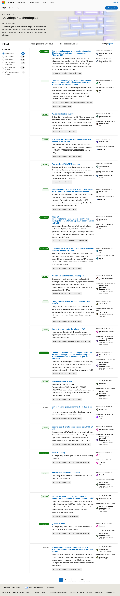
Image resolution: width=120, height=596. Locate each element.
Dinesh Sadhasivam (105, 355)
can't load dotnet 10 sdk (62, 381)
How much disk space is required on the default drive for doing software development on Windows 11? (72, 53)
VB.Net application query (62, 114)
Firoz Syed (102, 475)
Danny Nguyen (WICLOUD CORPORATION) (104, 364)
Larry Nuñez (103, 409)
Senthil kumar (103, 124)
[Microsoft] (3, 2)
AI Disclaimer (6, 592)
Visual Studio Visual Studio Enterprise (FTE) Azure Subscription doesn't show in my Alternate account (72, 549)
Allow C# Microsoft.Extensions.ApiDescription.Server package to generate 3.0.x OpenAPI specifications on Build (73, 220)
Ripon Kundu (103, 192)
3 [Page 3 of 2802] (69, 580)
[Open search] (111, 2)
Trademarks (98, 592)
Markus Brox (103, 141)
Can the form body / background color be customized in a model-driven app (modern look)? (73, 497)
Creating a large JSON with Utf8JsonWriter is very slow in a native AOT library (73, 249)
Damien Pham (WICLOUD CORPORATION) (104, 288)
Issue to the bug (58, 453)
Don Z (101, 250)
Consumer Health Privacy (58, 592)
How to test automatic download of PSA (68, 329)
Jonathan (102, 455)
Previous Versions (18, 592)
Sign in (115, 2)
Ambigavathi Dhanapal (106, 331)
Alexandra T (103, 313)
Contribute (36, 592)
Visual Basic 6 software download (66, 473)
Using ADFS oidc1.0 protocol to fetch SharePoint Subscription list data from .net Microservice (72, 190)
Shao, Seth (102, 383)
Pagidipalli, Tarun (105, 498)
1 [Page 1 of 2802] (60, 580)
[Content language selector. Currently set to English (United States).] (12, 587)
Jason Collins (103, 304)
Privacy (44, 592)
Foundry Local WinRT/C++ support (66, 164)
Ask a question (112, 8)
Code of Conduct (85, 592)
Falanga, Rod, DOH (105, 53)
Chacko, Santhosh (105, 116)
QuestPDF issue (58, 524)
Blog (28, 592)
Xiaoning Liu (103, 549)
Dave (101, 83)
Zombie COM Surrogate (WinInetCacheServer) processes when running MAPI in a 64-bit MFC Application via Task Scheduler (71, 83)
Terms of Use (74, 592)
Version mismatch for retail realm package (69, 276)
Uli (100, 90)
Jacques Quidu (104, 166)
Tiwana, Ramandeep (106, 278)
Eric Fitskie (103, 219)
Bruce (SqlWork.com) (106, 175)
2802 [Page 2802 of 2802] (82, 580)
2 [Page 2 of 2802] (65, 580)
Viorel (101, 417)
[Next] (88, 580)
